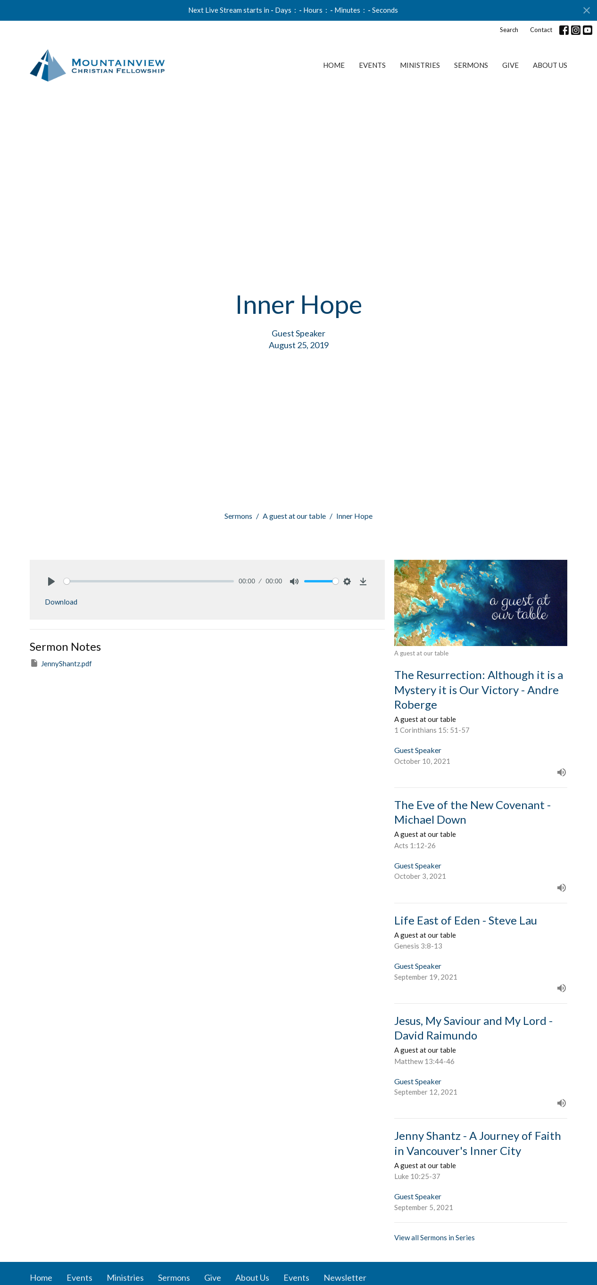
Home (334, 65)
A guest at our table (294, 515)
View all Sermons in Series (434, 1237)
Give (510, 65)
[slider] (149, 581)
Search (509, 29)
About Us (550, 65)
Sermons (471, 65)
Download (61, 601)
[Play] (51, 581)
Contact (541, 29)
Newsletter (344, 1277)
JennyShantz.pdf (61, 663)
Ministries (420, 65)
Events (372, 65)
